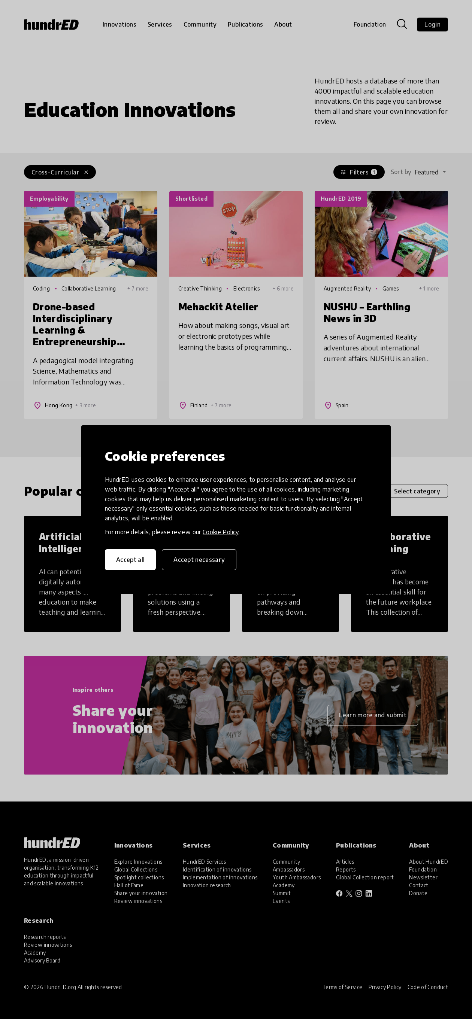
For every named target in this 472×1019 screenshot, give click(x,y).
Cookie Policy (221, 532)
